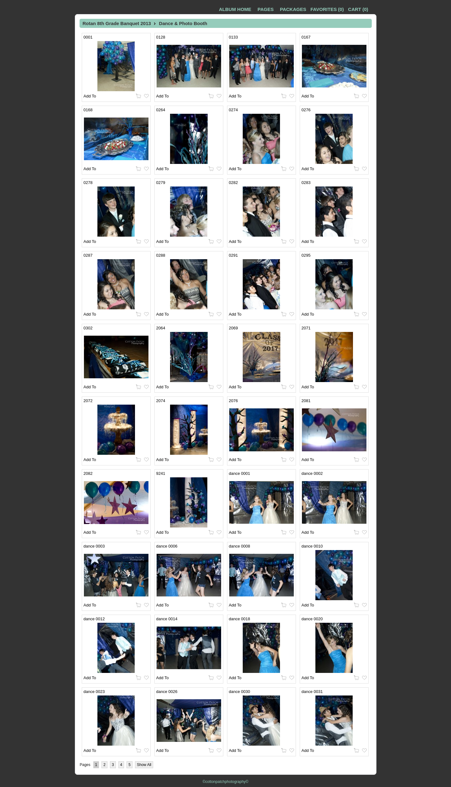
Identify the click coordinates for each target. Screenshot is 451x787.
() (327, 9)
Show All (144, 765)
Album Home (235, 9)
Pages (265, 9)
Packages (293, 9)
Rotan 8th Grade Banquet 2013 (117, 23)
